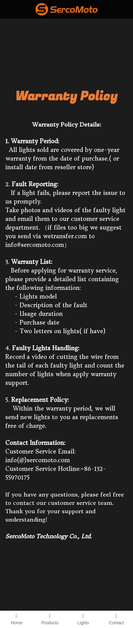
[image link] (66, 8)
